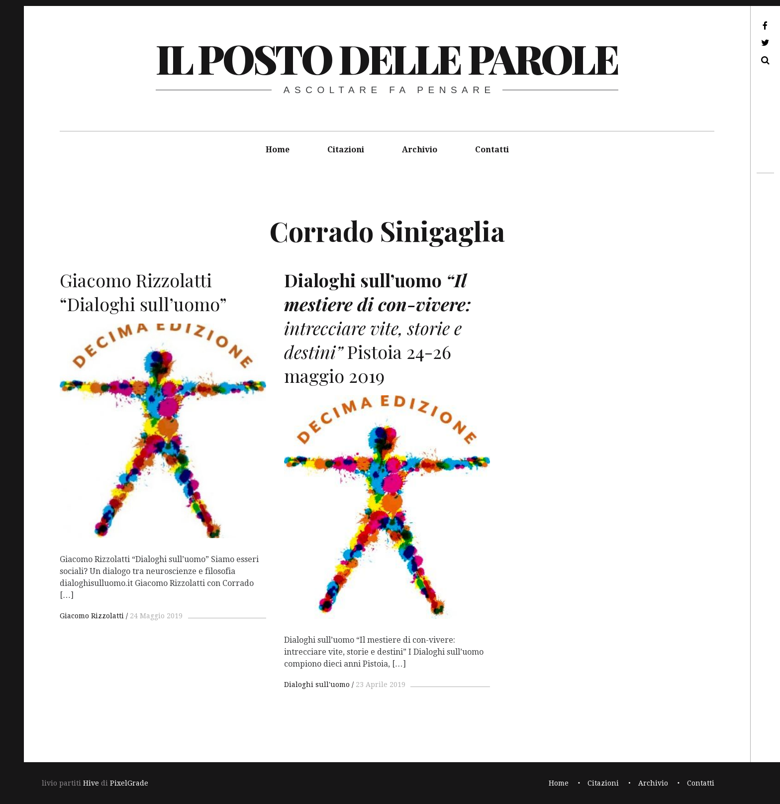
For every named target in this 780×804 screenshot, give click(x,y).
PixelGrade (129, 783)
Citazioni (345, 149)
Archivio (419, 149)
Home (278, 149)
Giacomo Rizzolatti (92, 616)
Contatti (492, 149)
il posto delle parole (387, 58)
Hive (91, 783)
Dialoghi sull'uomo (317, 685)
